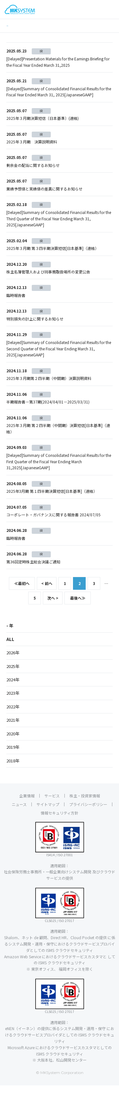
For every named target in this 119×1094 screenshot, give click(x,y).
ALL (10, 648)
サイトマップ (47, 812)
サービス (52, 804)
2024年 (12, 688)
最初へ (22, 592)
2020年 (12, 742)
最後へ (77, 606)
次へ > (52, 606)
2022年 (12, 715)
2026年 (12, 661)
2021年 (12, 729)
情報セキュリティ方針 (59, 821)
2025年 (12, 675)
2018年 (12, 769)
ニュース (19, 812)
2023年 (12, 702)
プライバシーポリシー (88, 812)
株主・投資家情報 (84, 804)
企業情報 (27, 804)
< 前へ (46, 592)
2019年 (12, 756)
